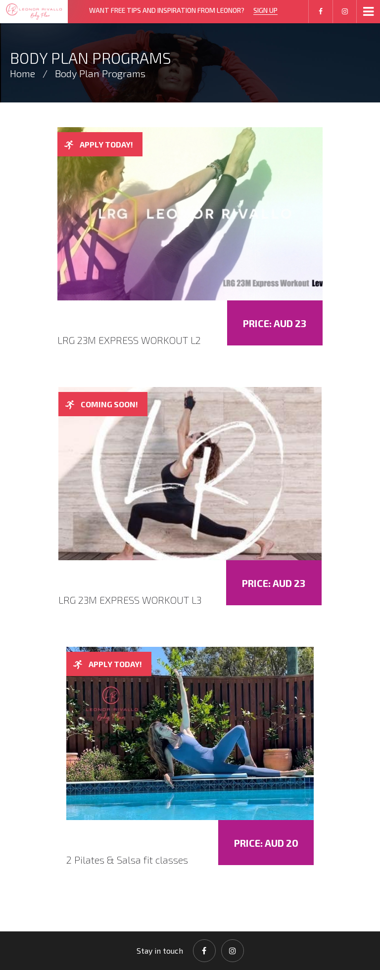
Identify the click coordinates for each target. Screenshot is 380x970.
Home (22, 73)
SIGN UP (265, 10)
